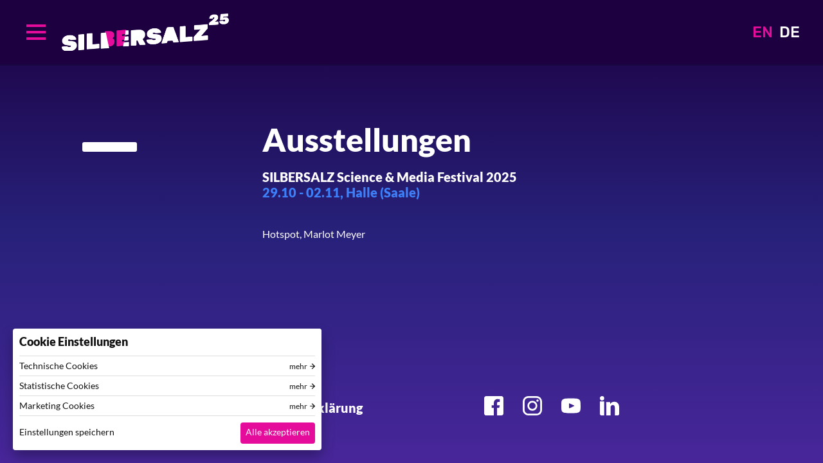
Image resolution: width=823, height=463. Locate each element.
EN (762, 32)
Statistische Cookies (59, 385)
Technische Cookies (58, 365)
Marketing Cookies (57, 405)
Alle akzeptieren (278, 431)
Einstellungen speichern (66, 431)
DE (789, 32)
